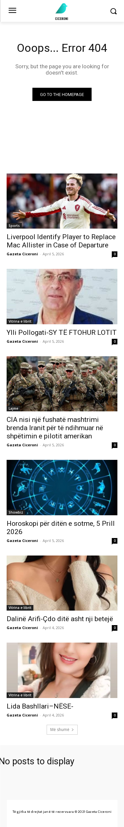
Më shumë (62, 729)
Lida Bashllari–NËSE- (40, 706)
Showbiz (16, 512)
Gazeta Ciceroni (22, 253)
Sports (14, 225)
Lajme (13, 408)
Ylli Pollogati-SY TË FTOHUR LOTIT (62, 332)
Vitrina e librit (20, 321)
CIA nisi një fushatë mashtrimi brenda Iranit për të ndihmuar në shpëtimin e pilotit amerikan (55, 428)
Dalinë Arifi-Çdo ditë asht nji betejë (60, 619)
